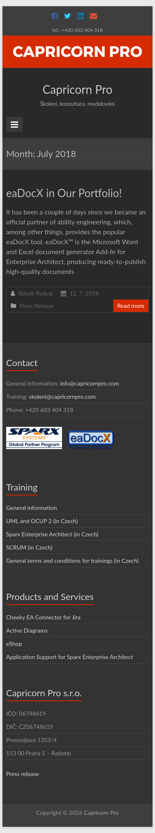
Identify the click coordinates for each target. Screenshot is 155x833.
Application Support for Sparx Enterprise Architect (69, 656)
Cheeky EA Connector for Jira (43, 617)
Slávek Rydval (35, 293)
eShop (14, 643)
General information (31, 507)
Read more (131, 305)
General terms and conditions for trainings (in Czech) (72, 560)
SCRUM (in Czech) (29, 547)
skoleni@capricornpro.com (62, 396)
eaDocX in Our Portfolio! (64, 193)
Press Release (36, 305)
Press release (22, 773)
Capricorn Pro (77, 89)
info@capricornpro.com (89, 383)
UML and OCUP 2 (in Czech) (42, 520)
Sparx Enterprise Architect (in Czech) (52, 534)
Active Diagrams (27, 630)
